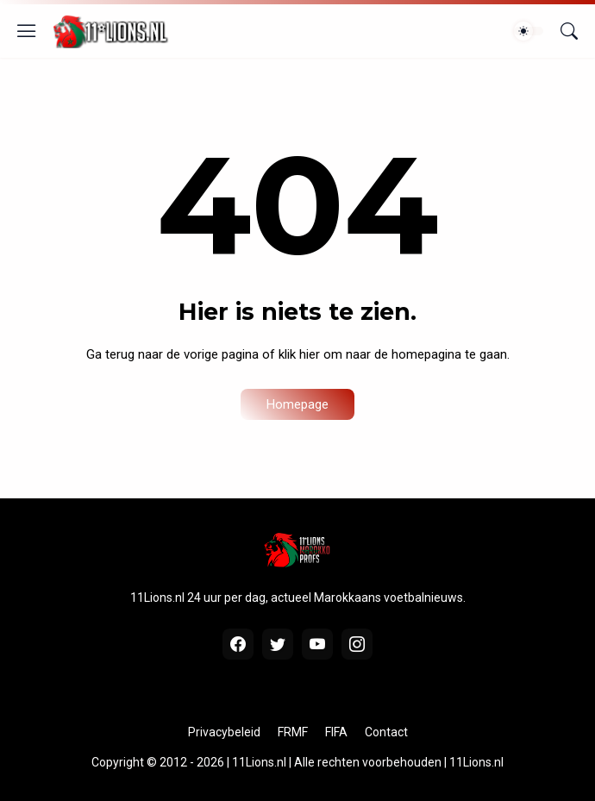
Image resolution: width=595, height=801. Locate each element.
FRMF (293, 732)
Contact (386, 732)
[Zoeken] (569, 31)
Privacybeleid (224, 732)
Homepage (297, 404)
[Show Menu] (26, 31)
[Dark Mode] (528, 31)
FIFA (336, 732)
